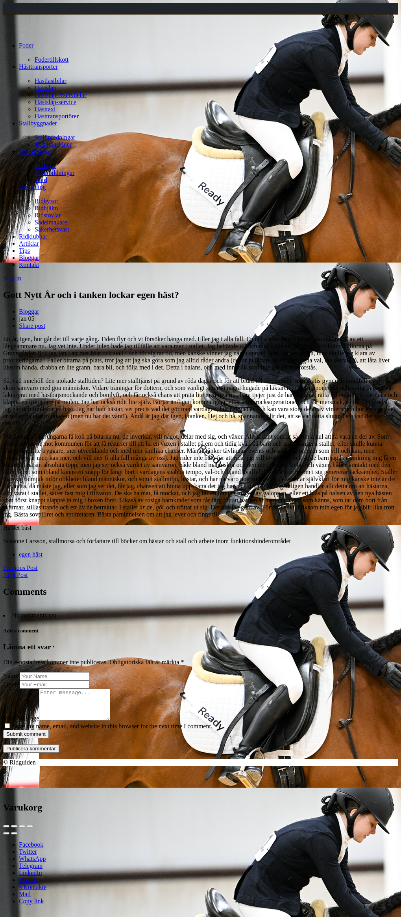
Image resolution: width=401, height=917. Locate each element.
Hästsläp (45, 88)
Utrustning (32, 187)
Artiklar (29, 243)
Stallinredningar (55, 137)
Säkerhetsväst (52, 229)
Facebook (31, 850)
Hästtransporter (38, 66)
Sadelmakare (51, 222)
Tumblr (28, 885)
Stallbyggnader (38, 123)
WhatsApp (32, 864)
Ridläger (45, 165)
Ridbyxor (46, 201)
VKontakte (32, 892)
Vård (41, 179)
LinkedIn (30, 878)
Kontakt (29, 264)
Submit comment (26, 740)
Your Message (21, 724)
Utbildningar (35, 151)
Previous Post (20, 567)
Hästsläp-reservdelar (61, 95)
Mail (25, 900)
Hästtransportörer (57, 116)
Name (10, 676)
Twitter (28, 857)
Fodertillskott (51, 59)
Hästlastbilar (51, 80)
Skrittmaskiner (53, 144)
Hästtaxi (45, 109)
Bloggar (29, 257)
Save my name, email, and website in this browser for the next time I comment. (113, 732)
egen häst (31, 554)
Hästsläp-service (55, 102)
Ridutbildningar (54, 172)
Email (10, 684)
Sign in (12, 278)
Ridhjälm (46, 208)
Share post (32, 325)
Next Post (15, 575)
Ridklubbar (33, 236)
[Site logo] (18, 32)
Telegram (31, 871)
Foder (26, 45)
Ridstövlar (48, 215)
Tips (24, 250)
